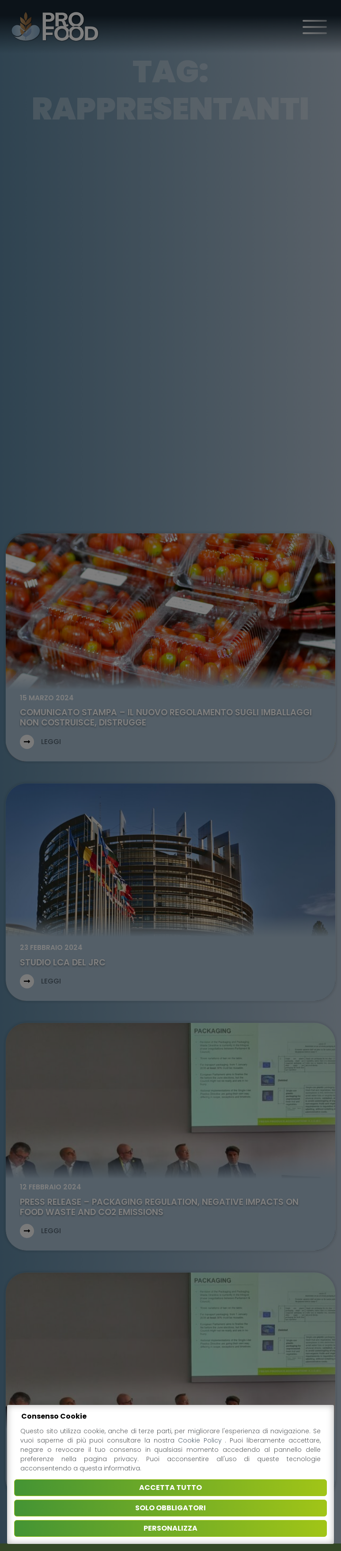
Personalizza (170, 1528)
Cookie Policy (201, 1440)
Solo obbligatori (170, 1508)
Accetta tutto (170, 1487)
